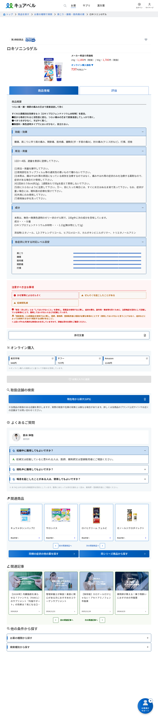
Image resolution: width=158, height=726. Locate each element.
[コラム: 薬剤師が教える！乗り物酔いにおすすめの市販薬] (132, 593)
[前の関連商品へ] (55, 545)
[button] (79, 132)
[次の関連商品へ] (102, 545)
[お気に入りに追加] (146, 39)
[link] (32, 360)
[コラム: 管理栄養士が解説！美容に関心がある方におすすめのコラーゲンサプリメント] (61, 593)
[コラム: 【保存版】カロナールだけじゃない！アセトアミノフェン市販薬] (96, 593)
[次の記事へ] (102, 620)
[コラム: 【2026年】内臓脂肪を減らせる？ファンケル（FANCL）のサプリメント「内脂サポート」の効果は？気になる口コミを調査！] (25, 593)
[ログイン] (139, 5)
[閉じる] (150, 700)
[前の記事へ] (55, 620)
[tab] (43, 90)
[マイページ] (149, 5)
